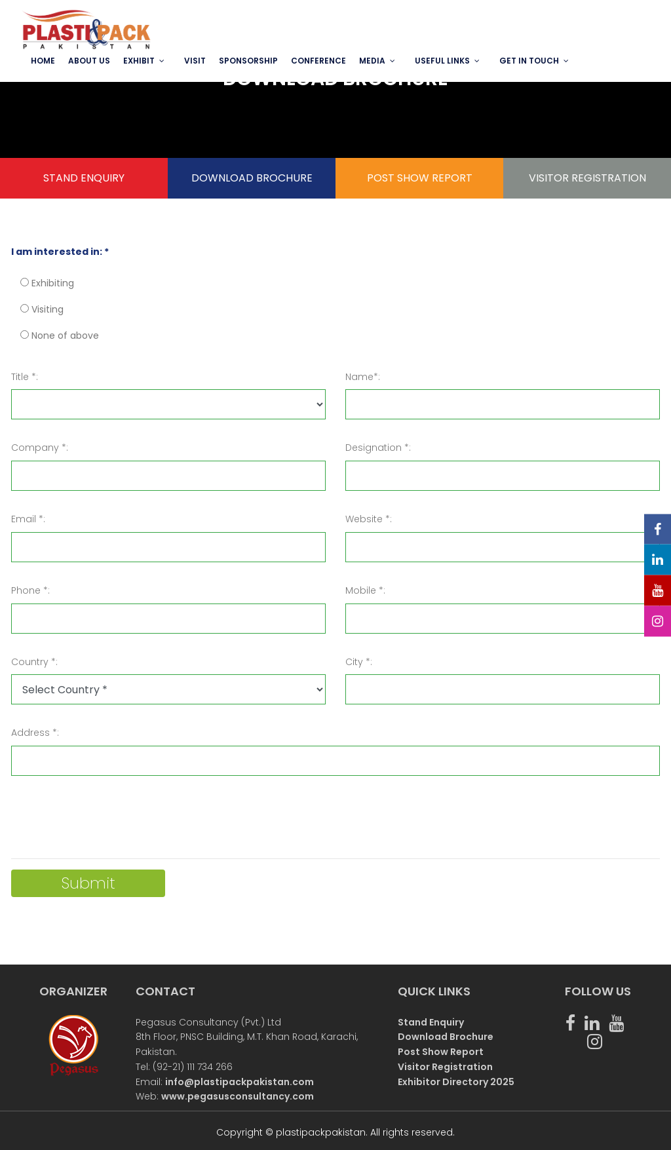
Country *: (34, 661)
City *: (358, 661)
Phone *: (30, 590)
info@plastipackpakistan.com (239, 1081)
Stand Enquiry (431, 1022)
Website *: (368, 519)
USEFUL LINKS (442, 60)
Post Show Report (441, 1051)
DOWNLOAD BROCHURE (252, 177)
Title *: (24, 376)
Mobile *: (365, 590)
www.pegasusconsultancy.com (237, 1096)
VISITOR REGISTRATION (587, 177)
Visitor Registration (445, 1066)
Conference (318, 60)
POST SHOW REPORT (419, 177)
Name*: (362, 376)
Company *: (39, 447)
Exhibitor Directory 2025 (456, 1081)
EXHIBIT (139, 60)
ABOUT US (89, 60)
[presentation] (110, 822)
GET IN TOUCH (529, 60)
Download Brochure (445, 1036)
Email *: (28, 519)
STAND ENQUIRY (84, 177)
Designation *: (378, 447)
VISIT (195, 60)
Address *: (35, 732)
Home (43, 60)
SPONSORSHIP (248, 60)
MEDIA (372, 60)
